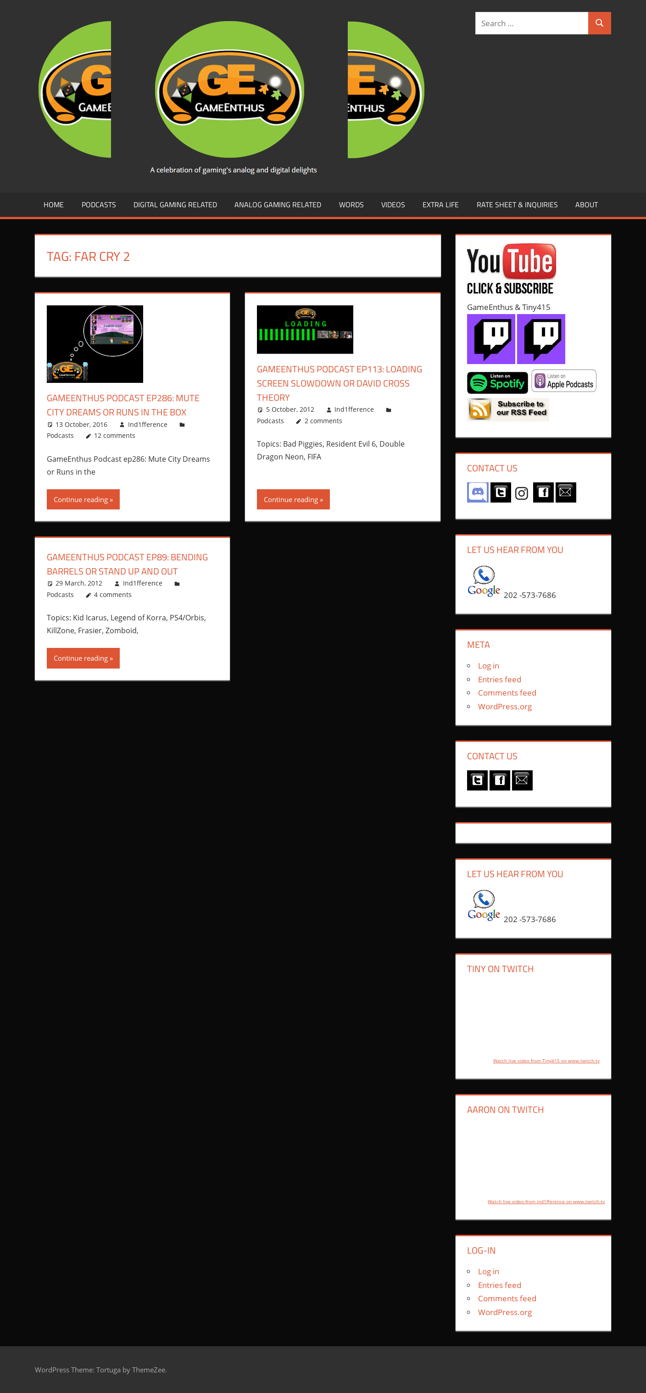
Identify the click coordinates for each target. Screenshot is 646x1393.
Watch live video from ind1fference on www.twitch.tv (546, 1201)
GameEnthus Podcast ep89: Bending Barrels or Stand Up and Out (131, 571)
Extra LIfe (441, 204)
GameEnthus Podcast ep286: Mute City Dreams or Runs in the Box (130, 405)
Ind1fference (147, 424)
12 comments (114, 435)
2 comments (323, 420)
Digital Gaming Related (175, 204)
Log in (488, 665)
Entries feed (499, 679)
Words (351, 204)
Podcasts (99, 204)
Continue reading (81, 499)
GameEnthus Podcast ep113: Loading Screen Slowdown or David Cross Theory (332, 383)
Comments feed (507, 692)
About (586, 204)
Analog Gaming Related (277, 204)
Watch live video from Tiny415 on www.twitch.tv (546, 1060)
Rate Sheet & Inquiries (517, 204)
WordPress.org (505, 706)
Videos (393, 204)
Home (54, 204)
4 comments (113, 608)
